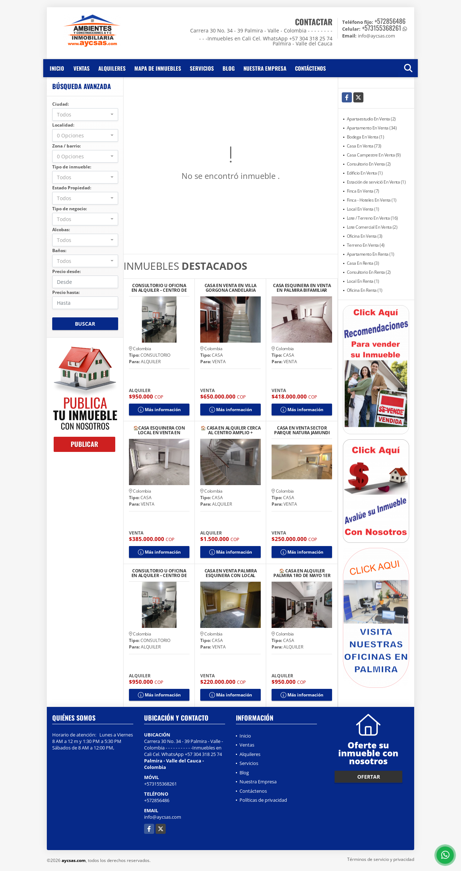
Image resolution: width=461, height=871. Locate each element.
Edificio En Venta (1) (365, 173)
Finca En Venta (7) (363, 191)
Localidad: (63, 125)
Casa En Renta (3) (363, 263)
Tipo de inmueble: (71, 167)
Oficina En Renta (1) (364, 290)
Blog (229, 68)
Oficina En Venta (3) (364, 236)
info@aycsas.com (162, 817)
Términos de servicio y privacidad (380, 859)
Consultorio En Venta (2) (369, 164)
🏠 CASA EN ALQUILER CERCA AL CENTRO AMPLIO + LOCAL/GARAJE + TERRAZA (231, 430)
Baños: (59, 250)
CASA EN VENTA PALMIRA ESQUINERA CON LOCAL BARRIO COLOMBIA (231, 573)
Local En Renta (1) (363, 281)
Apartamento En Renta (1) (370, 254)
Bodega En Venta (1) (365, 137)
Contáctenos (310, 68)
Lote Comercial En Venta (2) (372, 227)
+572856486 (390, 21)
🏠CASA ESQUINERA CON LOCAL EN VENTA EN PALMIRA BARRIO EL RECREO (159, 430)
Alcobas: (61, 229)
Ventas (81, 68)
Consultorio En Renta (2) (369, 272)
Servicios (202, 68)
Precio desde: (66, 271)
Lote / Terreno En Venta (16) (372, 218)
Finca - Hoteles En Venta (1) (372, 200)
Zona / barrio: (66, 146)
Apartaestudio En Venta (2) (371, 119)
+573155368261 (381, 27)
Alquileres (112, 68)
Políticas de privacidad (263, 800)
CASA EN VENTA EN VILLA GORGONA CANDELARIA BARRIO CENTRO (230, 287)
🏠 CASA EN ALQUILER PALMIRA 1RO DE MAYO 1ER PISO (301, 573)
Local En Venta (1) (363, 209)
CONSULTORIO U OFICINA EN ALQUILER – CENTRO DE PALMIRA (159, 287)
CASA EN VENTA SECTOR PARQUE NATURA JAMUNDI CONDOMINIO (302, 430)
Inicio (57, 68)
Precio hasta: (66, 292)
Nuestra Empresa (264, 68)
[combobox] (85, 114)
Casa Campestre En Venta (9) (374, 155)
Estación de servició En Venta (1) (376, 182)
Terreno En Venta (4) (366, 245)
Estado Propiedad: (71, 188)
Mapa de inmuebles (157, 68)
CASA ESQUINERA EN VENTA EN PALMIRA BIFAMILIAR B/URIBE (302, 287)
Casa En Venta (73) (364, 146)
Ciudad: (60, 104)
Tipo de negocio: (69, 209)
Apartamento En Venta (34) (372, 128)
